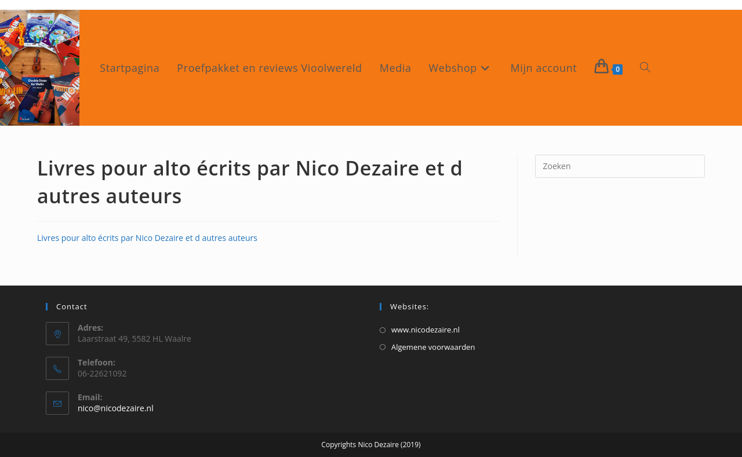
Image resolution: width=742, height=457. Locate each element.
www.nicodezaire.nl (425, 329)
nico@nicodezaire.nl (116, 408)
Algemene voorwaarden (433, 347)
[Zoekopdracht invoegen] (620, 166)
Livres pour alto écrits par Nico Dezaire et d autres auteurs (147, 237)
